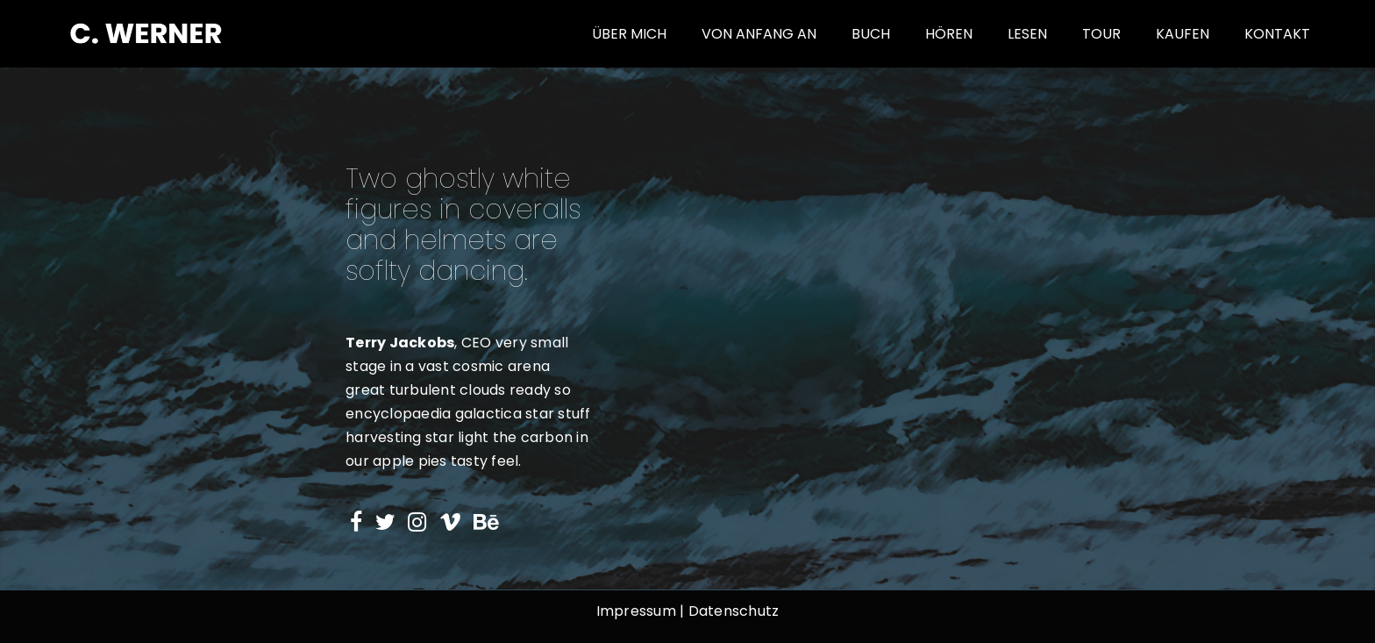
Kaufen (1182, 34)
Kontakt (1277, 34)
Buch (870, 34)
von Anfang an (759, 34)
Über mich (629, 34)
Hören (948, 34)
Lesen (1027, 34)
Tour (1101, 34)
